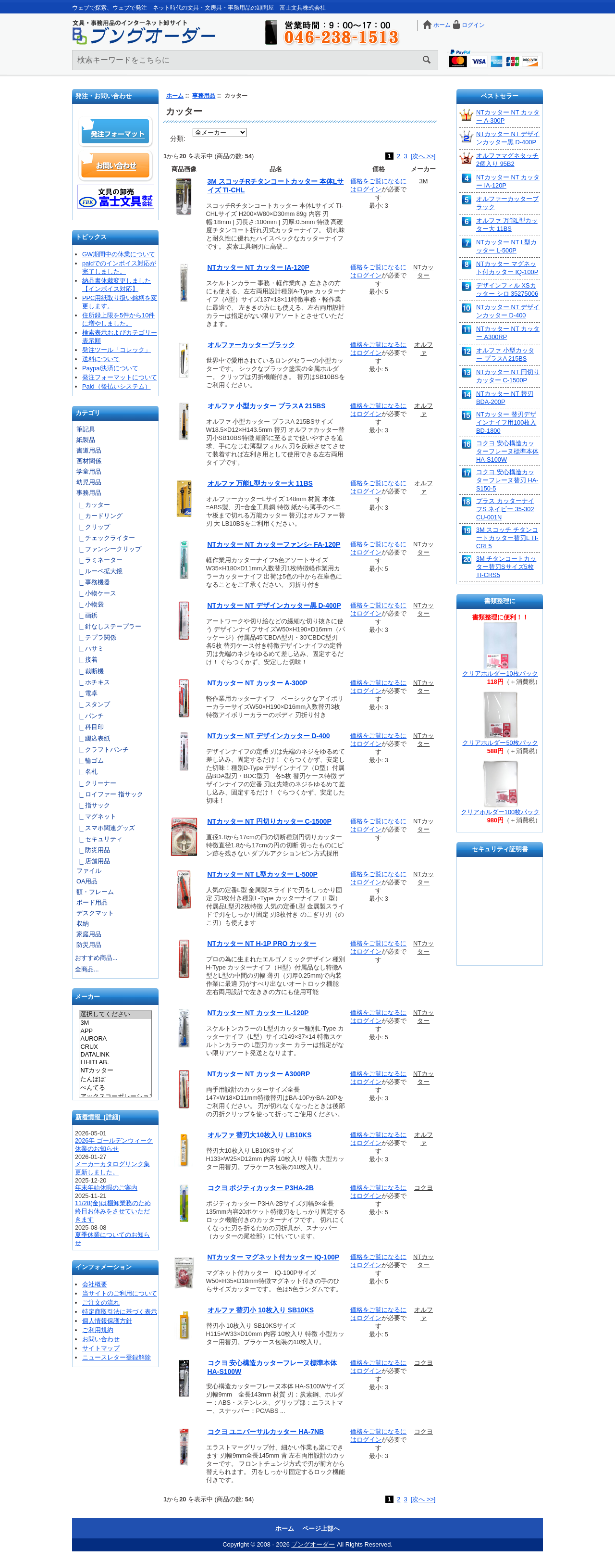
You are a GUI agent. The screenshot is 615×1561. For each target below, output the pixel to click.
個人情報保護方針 (107, 1320)
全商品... (87, 969)
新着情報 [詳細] (98, 1116)
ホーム (442, 25)
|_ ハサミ (89, 648)
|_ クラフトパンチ (102, 749)
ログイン (473, 25)
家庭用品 (88, 934)
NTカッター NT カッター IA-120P (258, 267)
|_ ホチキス (92, 682)
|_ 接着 (86, 659)
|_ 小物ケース (95, 593)
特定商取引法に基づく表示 (119, 1311)
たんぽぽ (115, 1079)
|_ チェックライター (105, 537)
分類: (177, 138)
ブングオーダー (313, 1544)
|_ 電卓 (86, 693)
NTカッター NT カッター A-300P (258, 683)
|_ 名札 (86, 771)
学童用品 (88, 471)
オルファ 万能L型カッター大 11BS (260, 483)
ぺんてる (115, 1088)
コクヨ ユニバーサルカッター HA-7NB (266, 1431)
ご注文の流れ (101, 1302)
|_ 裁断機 (89, 671)
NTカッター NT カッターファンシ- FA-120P (274, 544)
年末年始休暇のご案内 (106, 1187)
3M (115, 1023)
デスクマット (95, 913)
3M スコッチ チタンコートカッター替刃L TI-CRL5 (507, 538)
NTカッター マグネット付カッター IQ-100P (274, 1257)
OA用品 (87, 881)
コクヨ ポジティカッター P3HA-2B (261, 1188)
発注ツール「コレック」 (116, 349)
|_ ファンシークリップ (108, 549)
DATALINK (115, 1054)
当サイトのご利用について (119, 1293)
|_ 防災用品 (92, 850)
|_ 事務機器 (92, 582)
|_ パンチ (89, 715)
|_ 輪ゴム (89, 760)
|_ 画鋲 (86, 615)
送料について (101, 359)
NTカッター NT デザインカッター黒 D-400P (274, 605)
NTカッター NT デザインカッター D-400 (269, 736)
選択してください (115, 1014)
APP (115, 1031)
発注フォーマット (115, 132)
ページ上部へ (321, 1528)
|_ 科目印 (89, 726)
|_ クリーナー (95, 783)
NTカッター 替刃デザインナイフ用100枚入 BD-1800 (506, 422)
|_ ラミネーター (99, 560)
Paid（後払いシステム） (116, 386)
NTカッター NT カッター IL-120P (258, 1013)
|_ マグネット (95, 816)
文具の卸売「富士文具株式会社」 (115, 196)
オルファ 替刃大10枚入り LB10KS (260, 1135)
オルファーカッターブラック (251, 345)
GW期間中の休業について (118, 254)
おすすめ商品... (96, 957)
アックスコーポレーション (115, 1097)
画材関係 (88, 461)
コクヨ (423, 1187)
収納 (82, 923)
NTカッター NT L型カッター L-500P (263, 874)
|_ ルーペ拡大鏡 (99, 571)
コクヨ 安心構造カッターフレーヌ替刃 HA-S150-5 (507, 480)
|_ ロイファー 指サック (109, 794)
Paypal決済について (110, 368)
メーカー (87, 997)
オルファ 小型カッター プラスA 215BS (267, 406)
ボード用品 (92, 902)
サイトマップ (101, 1348)
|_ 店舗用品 (92, 861)
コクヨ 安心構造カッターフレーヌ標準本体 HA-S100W (507, 451)
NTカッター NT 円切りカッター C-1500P (270, 821)
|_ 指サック (92, 805)
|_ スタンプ (92, 704)
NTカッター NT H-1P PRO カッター (262, 943)
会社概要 (94, 1284)
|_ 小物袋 (89, 604)
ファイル (88, 870)
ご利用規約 (97, 1330)
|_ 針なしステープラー (108, 626)
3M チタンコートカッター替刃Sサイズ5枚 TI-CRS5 (506, 567)
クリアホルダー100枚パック (500, 812)
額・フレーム (95, 891)
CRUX (115, 1047)
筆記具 (85, 429)
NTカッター (115, 1071)
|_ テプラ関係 (95, 637)
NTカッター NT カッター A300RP (259, 1074)
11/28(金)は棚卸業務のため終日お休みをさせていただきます (113, 1211)
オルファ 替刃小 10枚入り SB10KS (261, 1310)
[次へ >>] (423, 156)
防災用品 (88, 944)
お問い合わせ (115, 165)
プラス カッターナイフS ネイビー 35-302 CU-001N (505, 509)
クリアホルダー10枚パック (500, 673)
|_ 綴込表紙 (92, 738)
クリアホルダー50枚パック (500, 742)
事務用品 (203, 95)
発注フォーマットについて (119, 377)
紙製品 (85, 439)
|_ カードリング (99, 515)
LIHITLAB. (115, 1062)
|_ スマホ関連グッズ (105, 827)
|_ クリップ (92, 526)
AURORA (115, 1039)
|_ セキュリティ (99, 839)
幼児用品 (88, 482)
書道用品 (88, 450)
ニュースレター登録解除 (116, 1357)
